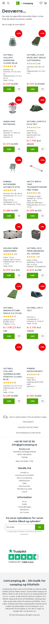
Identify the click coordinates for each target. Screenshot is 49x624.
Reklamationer (24, 480)
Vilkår (24, 483)
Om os (24, 501)
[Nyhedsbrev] (39, 527)
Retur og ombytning (24, 478)
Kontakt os (24, 472)
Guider (24, 504)
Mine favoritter (24, 486)
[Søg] (8, 3)
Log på (24, 491)
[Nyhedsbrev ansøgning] (20, 527)
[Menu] (3, 3)
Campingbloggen (24, 507)
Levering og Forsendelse (24, 475)
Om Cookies (24, 512)
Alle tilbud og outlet (24, 489)
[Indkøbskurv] (45, 3)
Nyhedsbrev (24, 509)
